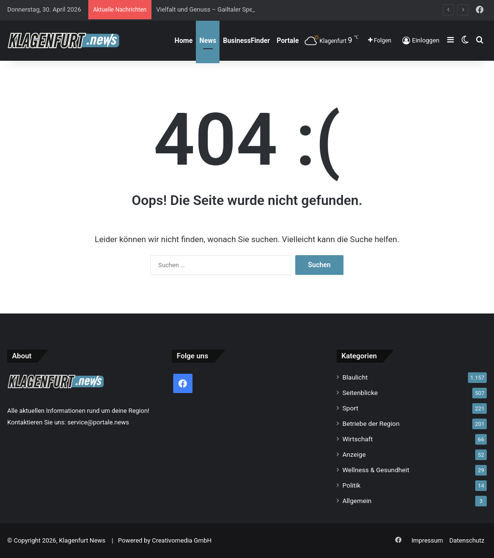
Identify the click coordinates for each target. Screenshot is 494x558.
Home (183, 40)
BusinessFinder (246, 40)
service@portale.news (98, 422)
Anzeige (354, 454)
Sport (350, 408)
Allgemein (357, 500)
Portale (287, 40)
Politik (352, 485)
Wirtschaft (358, 439)
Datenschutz (467, 540)
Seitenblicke (360, 392)
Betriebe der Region (371, 423)
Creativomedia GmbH (182, 540)
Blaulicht (355, 377)
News (207, 40)
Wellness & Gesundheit (376, 470)
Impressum (427, 540)
